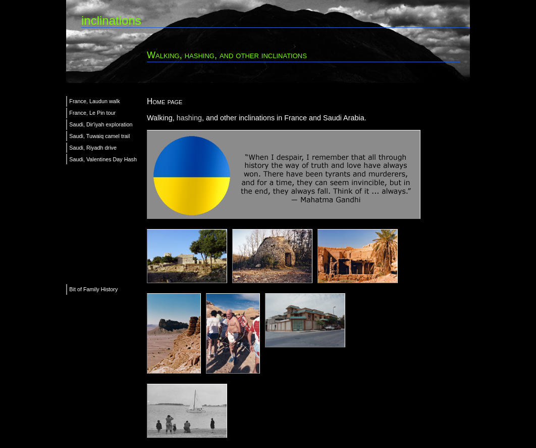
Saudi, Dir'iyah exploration (100, 124)
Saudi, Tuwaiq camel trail (99, 136)
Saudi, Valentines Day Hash (103, 159)
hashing (189, 118)
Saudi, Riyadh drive (93, 148)
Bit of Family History (93, 289)
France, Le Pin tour (92, 113)
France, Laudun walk (94, 101)
